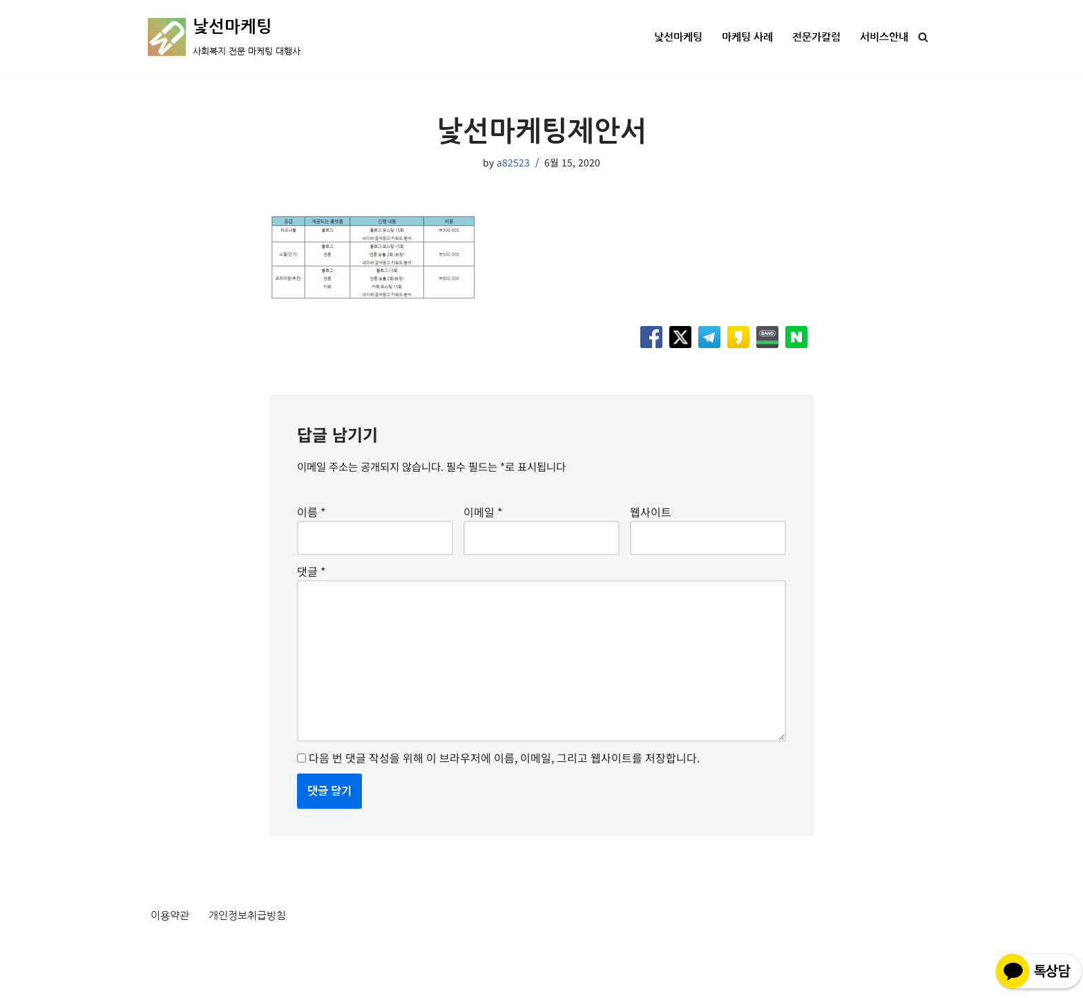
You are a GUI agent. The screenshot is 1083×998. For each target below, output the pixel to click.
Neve (161, 979)
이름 (311, 518)
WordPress (273, 979)
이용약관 (171, 944)
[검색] (923, 37)
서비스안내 (882, 37)
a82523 (513, 162)
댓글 (311, 581)
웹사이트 (650, 518)
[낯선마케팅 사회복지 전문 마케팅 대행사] (224, 37)
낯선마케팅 (666, 37)
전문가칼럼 (811, 37)
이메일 (482, 518)
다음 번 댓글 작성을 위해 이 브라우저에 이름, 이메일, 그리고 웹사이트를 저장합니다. (504, 784)
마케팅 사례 (738, 37)
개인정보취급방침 (252, 944)
